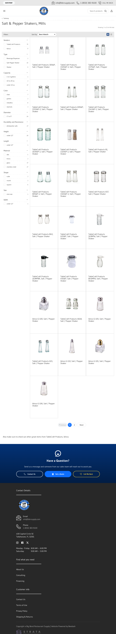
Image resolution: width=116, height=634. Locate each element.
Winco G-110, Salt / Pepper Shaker (71, 362)
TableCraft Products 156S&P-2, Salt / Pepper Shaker (70, 194)
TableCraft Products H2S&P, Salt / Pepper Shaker (69, 236)
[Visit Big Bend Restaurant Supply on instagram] (17, 542)
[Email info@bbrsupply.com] (63, 3)
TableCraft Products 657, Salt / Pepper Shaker (98, 193)
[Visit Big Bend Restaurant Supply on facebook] (22, 542)
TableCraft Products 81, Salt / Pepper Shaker (98, 150)
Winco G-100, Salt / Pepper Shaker (43, 320)
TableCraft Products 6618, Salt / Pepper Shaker (71, 320)
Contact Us (29, 474)
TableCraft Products (13, 44)
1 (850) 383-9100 (30, 528)
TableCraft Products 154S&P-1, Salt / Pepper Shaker (98, 109)
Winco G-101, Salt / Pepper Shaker (99, 362)
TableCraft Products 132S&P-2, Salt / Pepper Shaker (70, 151)
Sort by (34, 34)
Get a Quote (58, 474)
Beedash (71, 626)
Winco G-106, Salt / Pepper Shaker (43, 404)
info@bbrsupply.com (31, 519)
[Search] (98, 11)
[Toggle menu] (4, 11)
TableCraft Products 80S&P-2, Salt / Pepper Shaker (42, 194)
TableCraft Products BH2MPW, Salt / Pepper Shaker (98, 278)
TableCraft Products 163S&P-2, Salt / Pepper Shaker (42, 151)
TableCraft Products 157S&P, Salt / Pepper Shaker (97, 67)
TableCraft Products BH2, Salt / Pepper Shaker (42, 235)
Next (82, 425)
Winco (9, 49)
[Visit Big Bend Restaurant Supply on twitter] (27, 542)
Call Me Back (105, 2)
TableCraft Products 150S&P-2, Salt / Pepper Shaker (70, 67)
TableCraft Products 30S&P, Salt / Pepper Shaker (43, 66)
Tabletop (6, 18)
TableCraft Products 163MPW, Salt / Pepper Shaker (98, 236)
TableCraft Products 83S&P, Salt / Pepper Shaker (72, 108)
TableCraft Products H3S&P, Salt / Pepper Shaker (69, 278)
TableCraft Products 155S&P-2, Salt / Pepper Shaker (42, 109)
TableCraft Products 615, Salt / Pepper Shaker (42, 362)
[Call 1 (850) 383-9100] (87, 3)
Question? (9, 3)
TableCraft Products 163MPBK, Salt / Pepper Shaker (42, 278)
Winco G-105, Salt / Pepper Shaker (99, 320)
